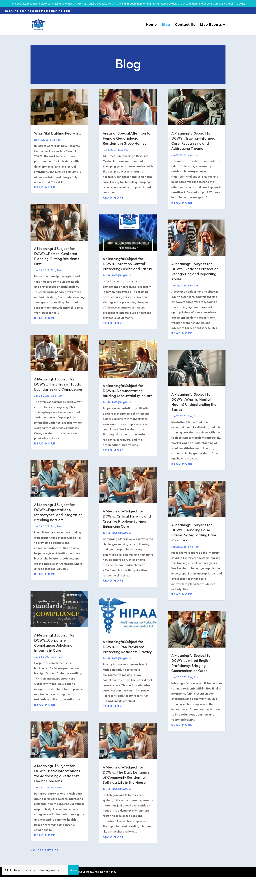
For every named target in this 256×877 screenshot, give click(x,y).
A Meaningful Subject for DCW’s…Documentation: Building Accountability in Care (128, 390)
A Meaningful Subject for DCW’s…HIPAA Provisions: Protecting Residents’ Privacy (127, 646)
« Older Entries (45, 850)
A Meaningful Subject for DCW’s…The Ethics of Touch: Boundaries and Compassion (58, 384)
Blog (166, 25)
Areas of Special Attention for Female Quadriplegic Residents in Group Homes (127, 138)
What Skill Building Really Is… (57, 133)
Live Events (211, 25)
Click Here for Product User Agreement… (35, 870)
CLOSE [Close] (73, 870)
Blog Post (55, 139)
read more (44, 187)
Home (151, 25)
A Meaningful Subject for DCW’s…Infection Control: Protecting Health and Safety (127, 263)
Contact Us (185, 25)
